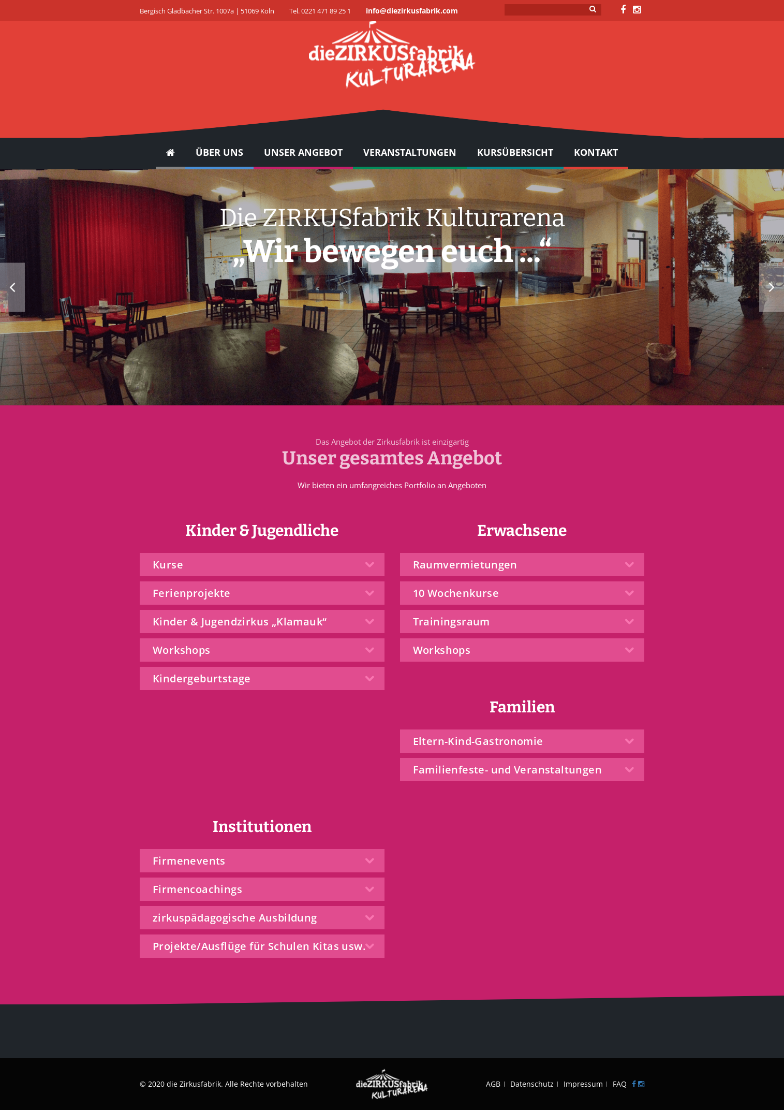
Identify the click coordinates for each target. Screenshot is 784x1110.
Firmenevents (189, 861)
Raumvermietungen (465, 565)
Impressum (583, 1084)
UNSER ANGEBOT (303, 152)
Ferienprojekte (192, 593)
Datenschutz (532, 1084)
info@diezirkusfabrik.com (412, 11)
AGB (493, 1084)
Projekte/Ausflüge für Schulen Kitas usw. (259, 946)
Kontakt (596, 152)
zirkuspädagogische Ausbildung (235, 918)
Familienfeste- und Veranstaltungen (507, 770)
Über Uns (219, 152)
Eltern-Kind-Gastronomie (478, 741)
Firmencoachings (197, 889)
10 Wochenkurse (456, 593)
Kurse (168, 565)
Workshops (182, 650)
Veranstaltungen (409, 152)
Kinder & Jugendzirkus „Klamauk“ (240, 622)
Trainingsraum (451, 622)
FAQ (620, 1084)
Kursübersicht (515, 152)
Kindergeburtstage (202, 678)
